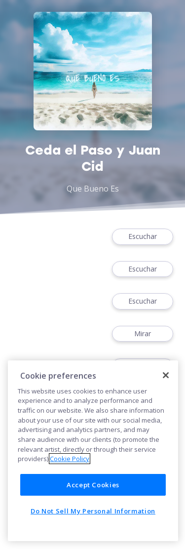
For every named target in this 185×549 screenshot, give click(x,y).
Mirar (142, 334)
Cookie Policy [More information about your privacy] (69, 458)
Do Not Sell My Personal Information (93, 511)
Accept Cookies (93, 484)
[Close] (166, 375)
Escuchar (142, 236)
